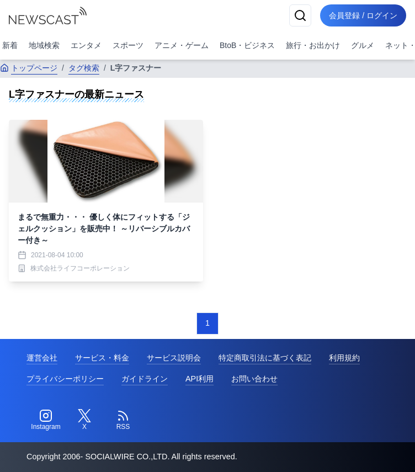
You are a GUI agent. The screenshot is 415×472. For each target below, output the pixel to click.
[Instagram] (45, 420)
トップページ (28, 67)
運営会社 (41, 357)
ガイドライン (144, 378)
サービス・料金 (102, 357)
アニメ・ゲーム (182, 45)
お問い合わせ (254, 378)
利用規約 (344, 357)
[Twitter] (84, 420)
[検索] (300, 15)
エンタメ (86, 45)
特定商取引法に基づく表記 (265, 357)
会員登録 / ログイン (363, 15)
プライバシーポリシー (65, 378)
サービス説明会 (174, 357)
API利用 (199, 378)
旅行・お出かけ (313, 45)
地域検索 (44, 45)
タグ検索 (83, 67)
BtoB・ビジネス (247, 45)
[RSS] (123, 420)
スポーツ (128, 45)
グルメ (362, 45)
